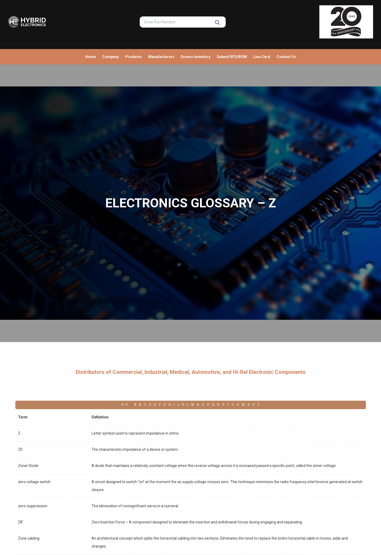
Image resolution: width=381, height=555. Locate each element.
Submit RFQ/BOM (232, 57)
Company (110, 57)
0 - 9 (124, 405)
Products (133, 57)
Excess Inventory (195, 57)
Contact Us (286, 57)
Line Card (261, 57)
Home (90, 57)
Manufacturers (161, 57)
